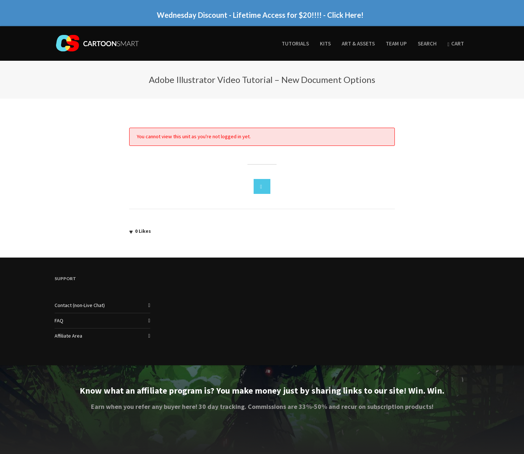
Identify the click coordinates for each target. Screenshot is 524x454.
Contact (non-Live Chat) (80, 305)
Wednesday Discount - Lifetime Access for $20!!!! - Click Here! (260, 15)
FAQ (59, 320)
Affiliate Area (68, 335)
